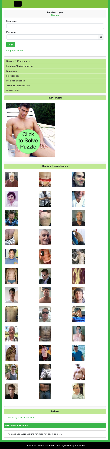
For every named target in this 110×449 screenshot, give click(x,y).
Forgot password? (15, 50)
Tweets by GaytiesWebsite (20, 417)
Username (11, 21)
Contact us (30, 445)
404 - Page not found (16, 426)
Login (10, 44)
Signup (55, 15)
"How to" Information (18, 85)
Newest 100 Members (17, 61)
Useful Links (12, 90)
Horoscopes (12, 75)
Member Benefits (15, 80)
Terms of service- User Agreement (55, 445)
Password (11, 32)
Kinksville (11, 70)
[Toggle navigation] (18, 4)
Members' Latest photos (19, 66)
